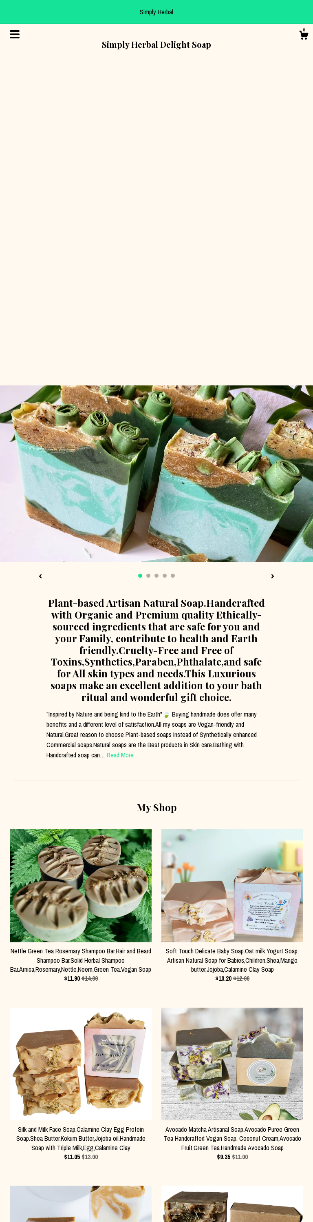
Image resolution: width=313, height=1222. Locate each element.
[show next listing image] (273, 266)
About (16, 1151)
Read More (120, 443)
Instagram (97, 1151)
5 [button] (173, 265)
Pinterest (96, 1161)
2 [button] (148, 265)
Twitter (93, 1171)
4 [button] (165, 265)
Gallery (18, 1191)
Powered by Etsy (255, 1169)
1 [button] (140, 265)
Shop (16, 1141)
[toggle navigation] (15, 34)
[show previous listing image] (40, 266)
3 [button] (156, 265)
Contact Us (22, 1171)
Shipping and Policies (34, 1161)
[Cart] (303, 36)
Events (17, 1181)
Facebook (97, 1141)
